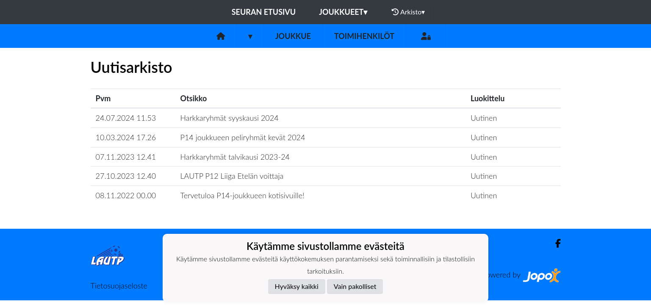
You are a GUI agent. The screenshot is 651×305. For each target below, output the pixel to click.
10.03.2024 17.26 (126, 137)
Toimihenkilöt (364, 36)
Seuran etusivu (264, 12)
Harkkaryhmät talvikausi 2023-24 (235, 156)
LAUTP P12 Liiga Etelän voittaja (232, 175)
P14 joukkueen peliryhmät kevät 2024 (242, 137)
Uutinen (484, 117)
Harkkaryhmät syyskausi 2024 (229, 117)
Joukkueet (343, 12)
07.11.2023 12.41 (126, 156)
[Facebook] (555, 243)
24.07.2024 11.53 (126, 117)
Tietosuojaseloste (119, 285)
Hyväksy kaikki (297, 286)
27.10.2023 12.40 (126, 175)
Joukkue (293, 36)
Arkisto (408, 12)
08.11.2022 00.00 (126, 195)
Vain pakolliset (355, 286)
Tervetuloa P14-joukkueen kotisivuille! (242, 195)
